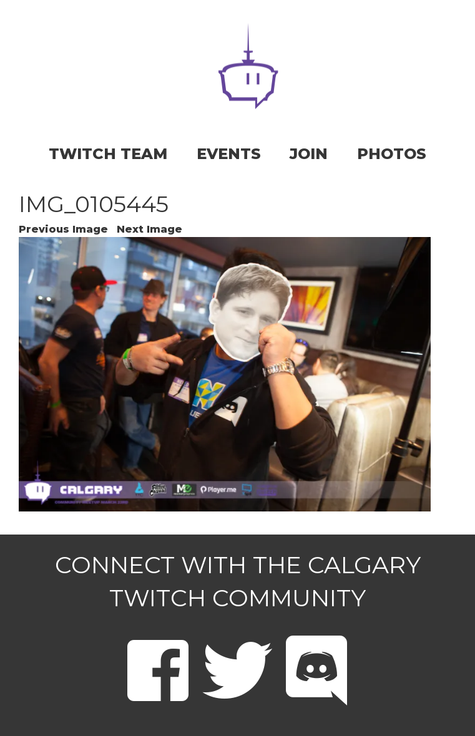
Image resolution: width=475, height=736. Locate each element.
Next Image (149, 229)
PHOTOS (391, 154)
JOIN (309, 154)
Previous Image (63, 229)
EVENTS (229, 154)
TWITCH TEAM (108, 154)
